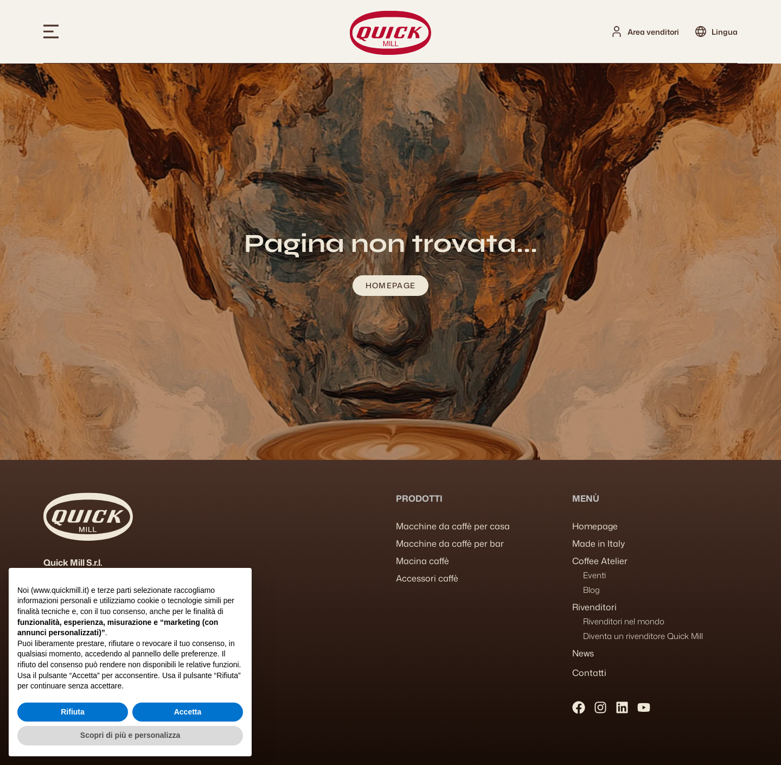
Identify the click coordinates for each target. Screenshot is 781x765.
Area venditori (653, 32)
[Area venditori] (616, 31)
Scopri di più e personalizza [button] (130, 735)
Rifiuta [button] (73, 711)
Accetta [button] (188, 711)
